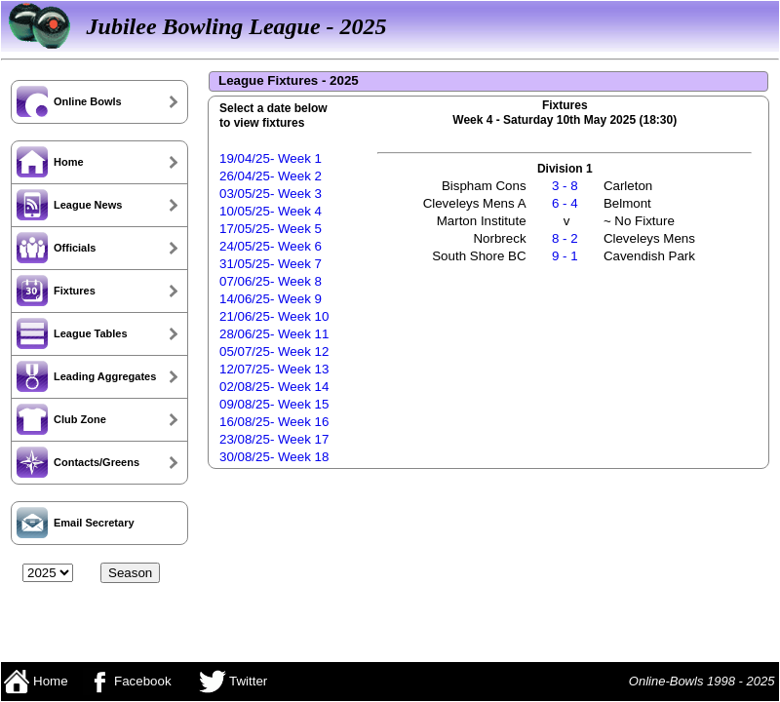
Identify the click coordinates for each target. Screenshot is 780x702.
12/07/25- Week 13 (274, 369)
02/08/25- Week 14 (274, 386)
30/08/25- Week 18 (274, 456)
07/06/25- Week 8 (270, 281)
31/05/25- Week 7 (270, 263)
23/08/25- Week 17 (274, 439)
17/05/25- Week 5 (270, 228)
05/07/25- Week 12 (274, 351)
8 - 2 (565, 238)
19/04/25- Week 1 (270, 158)
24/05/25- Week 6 (270, 246)
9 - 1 (565, 256)
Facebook (127, 681)
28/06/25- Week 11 (274, 334)
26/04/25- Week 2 (270, 176)
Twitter (233, 681)
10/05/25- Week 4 (270, 211)
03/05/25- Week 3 (270, 193)
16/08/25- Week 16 (274, 421)
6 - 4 (565, 203)
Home (35, 681)
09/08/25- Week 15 (274, 404)
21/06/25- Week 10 (274, 316)
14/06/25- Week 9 (270, 299)
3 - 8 (565, 185)
